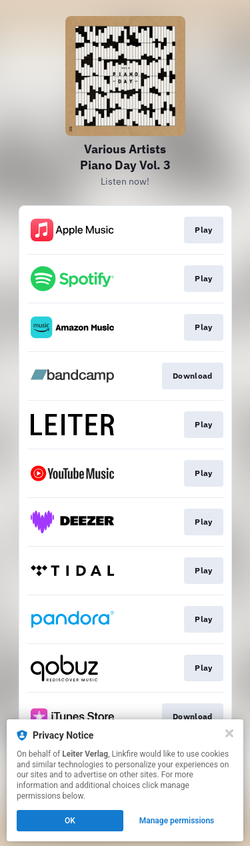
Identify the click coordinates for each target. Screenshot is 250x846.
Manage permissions (177, 820)
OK (70, 820)
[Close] (229, 733)
